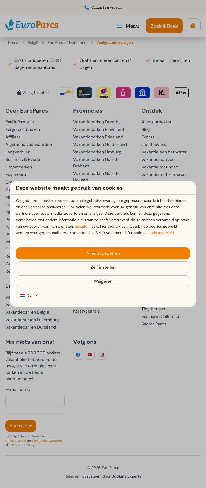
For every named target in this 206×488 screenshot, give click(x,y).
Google (81, 226)
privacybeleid (162, 232)
